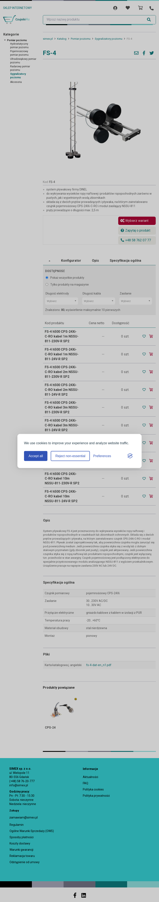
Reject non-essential (70, 456)
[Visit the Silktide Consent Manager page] (130, 456)
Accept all (36, 456)
